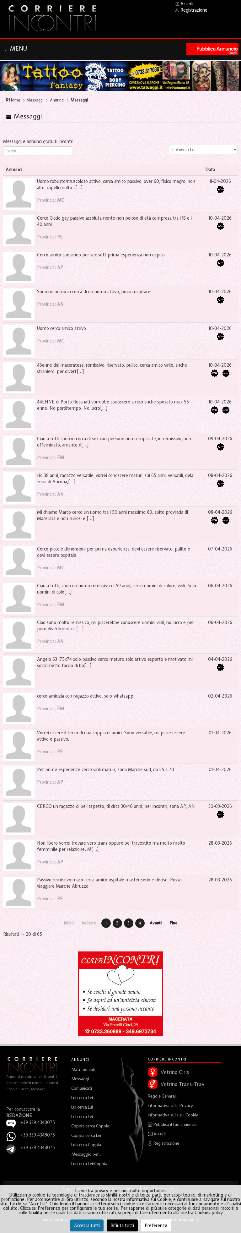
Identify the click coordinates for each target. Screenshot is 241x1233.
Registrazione (163, 1143)
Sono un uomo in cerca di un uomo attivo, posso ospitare (93, 291)
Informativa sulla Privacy (170, 1105)
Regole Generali (162, 1096)
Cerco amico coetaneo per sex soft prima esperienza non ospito (101, 255)
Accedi (157, 1134)
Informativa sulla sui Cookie (173, 1115)
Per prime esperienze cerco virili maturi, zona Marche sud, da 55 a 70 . (107, 769)
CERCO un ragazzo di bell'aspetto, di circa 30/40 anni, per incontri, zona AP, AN (116, 806)
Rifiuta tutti (122, 1225)
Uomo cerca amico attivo (61, 328)
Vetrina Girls (175, 1072)
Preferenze (156, 1225)
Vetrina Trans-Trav (182, 1084)
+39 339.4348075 (37, 1135)
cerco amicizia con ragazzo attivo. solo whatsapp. (86, 696)
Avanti (156, 923)
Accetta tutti (87, 1225)
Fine (173, 923)
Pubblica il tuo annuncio (172, 1124)
